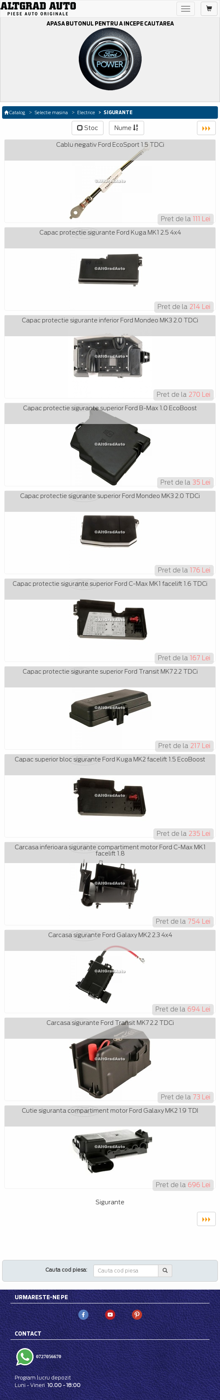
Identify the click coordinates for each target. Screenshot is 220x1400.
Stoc (87, 128)
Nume (126, 128)
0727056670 (48, 1356)
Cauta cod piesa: (66, 1270)
